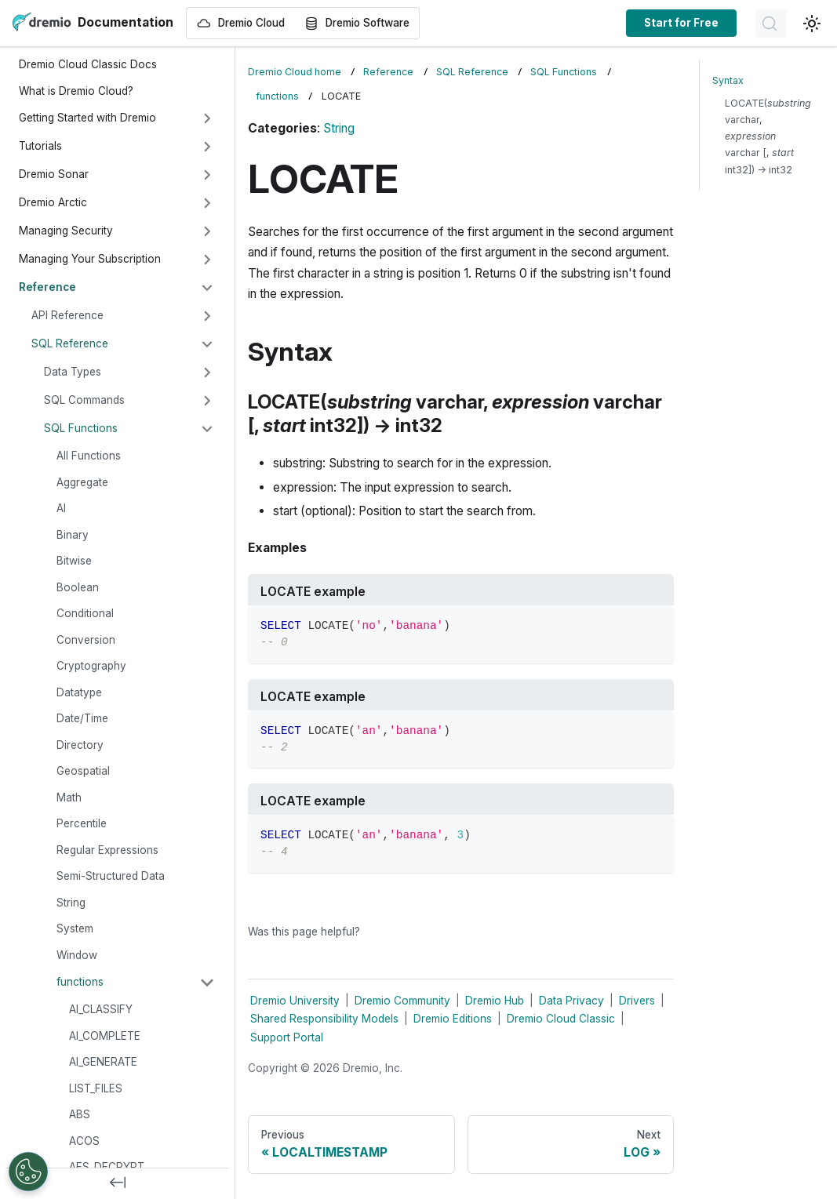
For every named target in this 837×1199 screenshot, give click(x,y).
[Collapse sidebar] (117, 1183)
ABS (79, 1114)
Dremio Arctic (53, 202)
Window (76, 955)
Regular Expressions (107, 850)
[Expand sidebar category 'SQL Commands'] (207, 401)
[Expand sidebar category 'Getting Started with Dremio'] (207, 118)
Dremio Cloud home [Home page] (294, 72)
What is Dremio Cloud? (76, 91)
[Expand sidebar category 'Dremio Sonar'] (207, 175)
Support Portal (286, 1037)
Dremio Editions (452, 1018)
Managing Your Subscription (90, 259)
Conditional (85, 613)
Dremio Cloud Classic (561, 1018)
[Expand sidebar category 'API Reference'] (207, 316)
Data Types (72, 371)
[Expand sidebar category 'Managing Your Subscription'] (207, 259)
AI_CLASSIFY (101, 1009)
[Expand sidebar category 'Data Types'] (207, 372)
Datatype (79, 692)
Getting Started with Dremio (87, 117)
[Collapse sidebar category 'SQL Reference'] (207, 344)
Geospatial (83, 771)
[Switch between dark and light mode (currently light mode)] (811, 23)
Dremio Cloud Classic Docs (88, 64)
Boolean (77, 587)
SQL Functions (81, 428)
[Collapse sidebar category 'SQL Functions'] (207, 429)
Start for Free (681, 22)
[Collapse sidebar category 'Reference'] (207, 288)
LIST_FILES (95, 1088)
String (71, 902)
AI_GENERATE (103, 1061)
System (74, 928)
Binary (72, 535)
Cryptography (91, 665)
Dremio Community (402, 1000)
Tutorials (40, 146)
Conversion (85, 640)
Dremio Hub (494, 1000)
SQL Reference (69, 343)
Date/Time (82, 718)
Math (69, 797)
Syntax (728, 80)
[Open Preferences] (28, 1171)
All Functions (88, 455)
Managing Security (66, 230)
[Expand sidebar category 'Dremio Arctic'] (207, 203)
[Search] (771, 23)
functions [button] (80, 982)
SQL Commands (84, 400)
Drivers (637, 1000)
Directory (80, 745)
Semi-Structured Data (110, 876)
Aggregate (82, 482)
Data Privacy (571, 1000)
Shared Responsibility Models (324, 1018)
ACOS (84, 1141)
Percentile (81, 823)
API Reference (67, 315)
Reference (47, 287)
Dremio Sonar (54, 174)
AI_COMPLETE (104, 1036)
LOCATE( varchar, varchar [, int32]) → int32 (768, 136)
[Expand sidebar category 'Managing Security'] (207, 231)
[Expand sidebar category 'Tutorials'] (207, 146)
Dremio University (295, 1000)
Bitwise (74, 560)
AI (61, 508)
